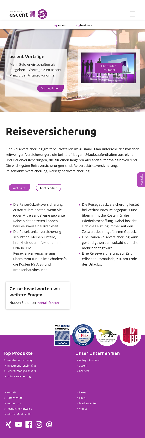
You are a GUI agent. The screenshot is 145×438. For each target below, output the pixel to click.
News (82, 392)
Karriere (84, 371)
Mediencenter (88, 403)
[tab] (19, 188)
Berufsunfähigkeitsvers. (22, 371)
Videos (83, 409)
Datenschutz (14, 398)
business (84, 25)
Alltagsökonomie (89, 360)
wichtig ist (19, 188)
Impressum (14, 403)
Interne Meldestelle (19, 414)
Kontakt (141, 179)
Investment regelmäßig (21, 366)
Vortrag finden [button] (50, 88)
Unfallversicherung (19, 377)
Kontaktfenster (49, 302)
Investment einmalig (19, 360)
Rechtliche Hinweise (19, 409)
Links (82, 398)
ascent (60, 25)
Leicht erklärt (48, 188)
